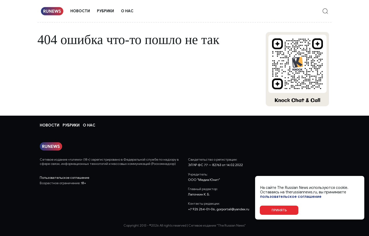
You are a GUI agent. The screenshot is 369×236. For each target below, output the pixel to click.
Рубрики (105, 11)
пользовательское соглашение (290, 197)
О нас (127, 11)
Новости (80, 11)
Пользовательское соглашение (64, 178)
